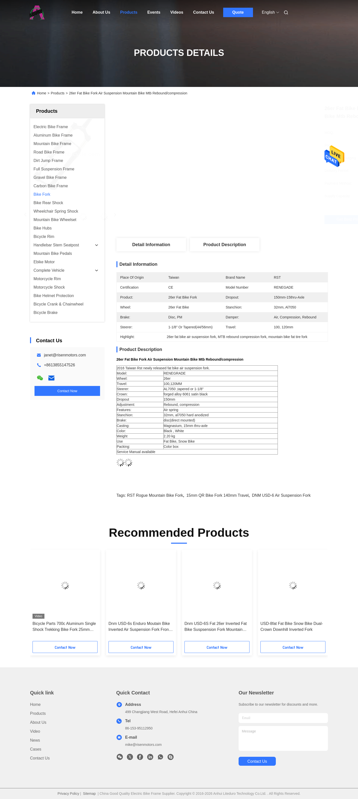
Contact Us (203, 12)
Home (77, 12)
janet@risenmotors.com (65, 355)
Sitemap (89, 794)
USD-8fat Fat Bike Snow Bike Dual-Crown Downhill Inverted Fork (291, 626)
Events (153, 12)
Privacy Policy (68, 794)
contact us (257, 761)
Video (35, 731)
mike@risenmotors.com (143, 745)
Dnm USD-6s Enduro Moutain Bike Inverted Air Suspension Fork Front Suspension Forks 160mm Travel (139, 627)
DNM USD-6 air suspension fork (281, 495)
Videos (176, 12)
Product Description (224, 244)
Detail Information (151, 244)
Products (128, 12)
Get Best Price (250, 219)
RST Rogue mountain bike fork (155, 495)
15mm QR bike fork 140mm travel (217, 495)
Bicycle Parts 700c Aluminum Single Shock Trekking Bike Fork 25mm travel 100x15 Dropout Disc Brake (64, 627)
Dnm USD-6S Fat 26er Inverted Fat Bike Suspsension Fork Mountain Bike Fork (215, 627)
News (35, 740)
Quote (238, 12)
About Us (101, 12)
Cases (35, 749)
